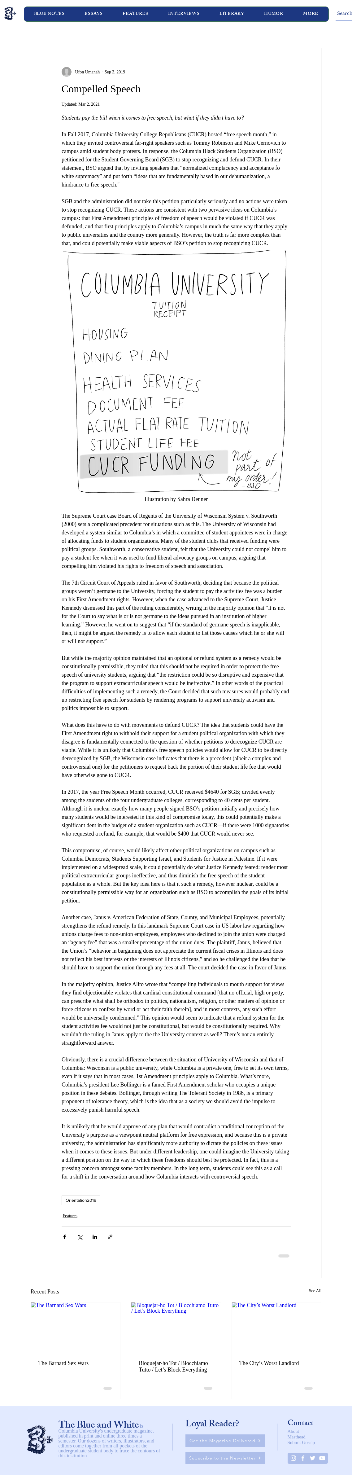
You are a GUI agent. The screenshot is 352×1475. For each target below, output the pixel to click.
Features (70, 1216)
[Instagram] (293, 1458)
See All (315, 1290)
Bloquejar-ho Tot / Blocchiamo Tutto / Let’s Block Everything (173, 1366)
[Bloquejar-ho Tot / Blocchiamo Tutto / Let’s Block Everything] (176, 1327)
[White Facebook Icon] (302, 1458)
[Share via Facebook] (64, 1237)
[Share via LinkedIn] (95, 1237)
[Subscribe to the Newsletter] (225, 1458)
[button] (184, 14)
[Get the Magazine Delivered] (225, 1440)
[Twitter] (312, 1458)
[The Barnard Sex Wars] (75, 1327)
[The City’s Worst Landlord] (276, 1327)
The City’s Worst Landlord (269, 1363)
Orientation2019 (81, 1200)
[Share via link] (110, 1237)
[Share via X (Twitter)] (80, 1237)
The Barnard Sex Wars (63, 1363)
